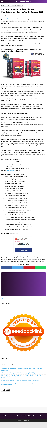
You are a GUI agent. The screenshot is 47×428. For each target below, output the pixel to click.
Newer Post (5, 302)
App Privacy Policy (30, 419)
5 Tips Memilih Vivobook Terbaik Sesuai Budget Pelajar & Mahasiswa (20, 384)
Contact (11, 419)
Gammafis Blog (23, 1)
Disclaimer (39, 419)
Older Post (42, 302)
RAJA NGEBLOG (11, 174)
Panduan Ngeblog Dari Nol (8, 21)
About (5, 419)
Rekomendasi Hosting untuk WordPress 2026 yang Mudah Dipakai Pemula (22, 376)
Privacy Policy (19, 419)
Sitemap (23, 421)
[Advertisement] (23, 287)
